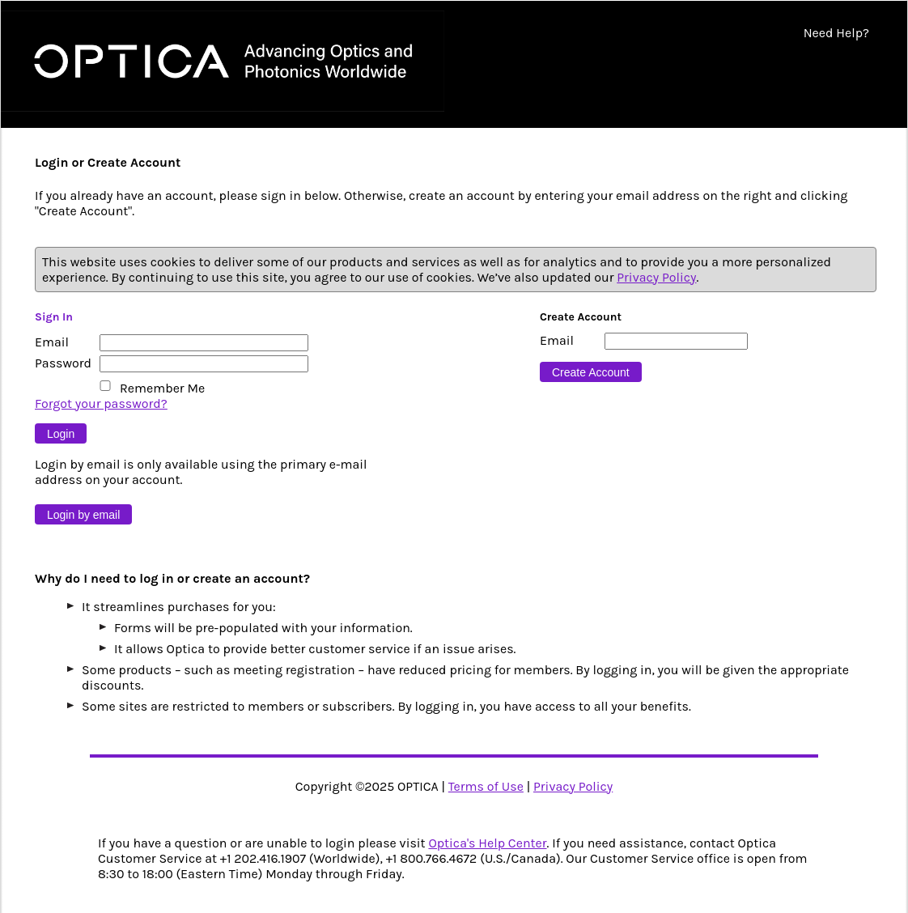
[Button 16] (591, 372)
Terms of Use (486, 786)
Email (52, 342)
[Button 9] (61, 433)
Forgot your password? (101, 403)
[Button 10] (83, 514)
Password (63, 363)
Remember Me (162, 388)
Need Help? (836, 32)
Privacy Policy (656, 277)
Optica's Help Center (487, 843)
